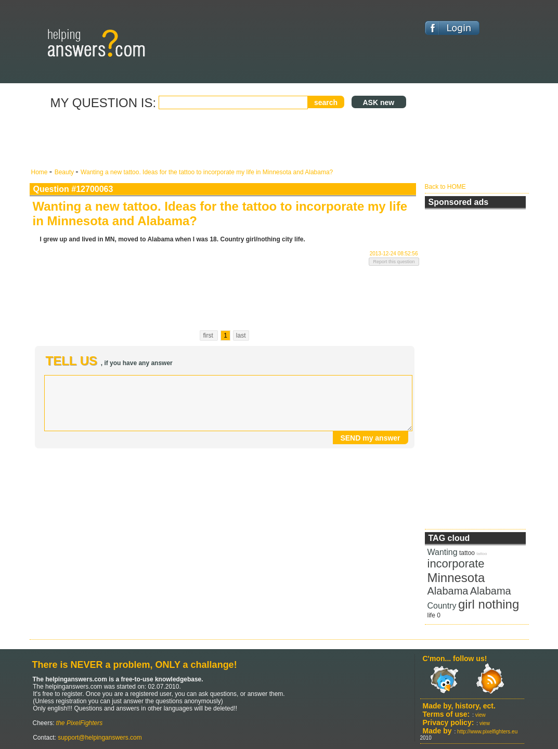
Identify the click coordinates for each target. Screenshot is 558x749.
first (209, 335)
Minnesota (456, 578)
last (241, 335)
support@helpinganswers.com (99, 737)
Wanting (442, 552)
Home (40, 172)
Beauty (65, 172)
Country (442, 605)
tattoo (467, 553)
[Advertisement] (224, 139)
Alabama (448, 591)
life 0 (433, 615)
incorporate (456, 563)
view (480, 715)
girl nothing (488, 604)
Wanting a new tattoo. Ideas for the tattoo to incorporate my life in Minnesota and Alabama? (207, 172)
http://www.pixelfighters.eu (487, 731)
